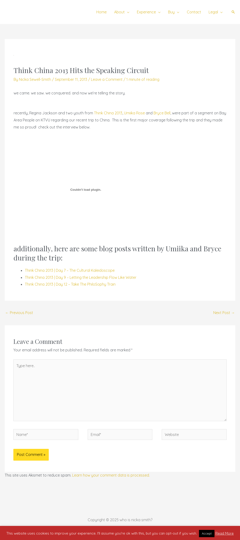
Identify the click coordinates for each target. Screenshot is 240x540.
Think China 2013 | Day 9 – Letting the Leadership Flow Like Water (80, 277)
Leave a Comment (107, 79)
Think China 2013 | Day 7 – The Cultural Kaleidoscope (70, 270)
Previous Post (19, 312)
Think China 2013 (108, 113)
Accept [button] (207, 533)
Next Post (224, 312)
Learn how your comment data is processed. (111, 475)
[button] (233, 12)
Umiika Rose (134, 113)
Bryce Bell (162, 113)
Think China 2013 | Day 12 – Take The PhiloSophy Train (70, 284)
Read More (224, 533)
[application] (127, 12)
